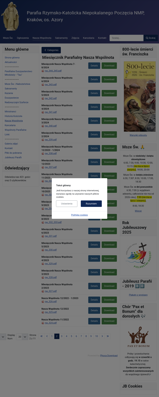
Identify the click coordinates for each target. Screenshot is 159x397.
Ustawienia (66, 203)
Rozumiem (91, 203)
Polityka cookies (79, 215)
